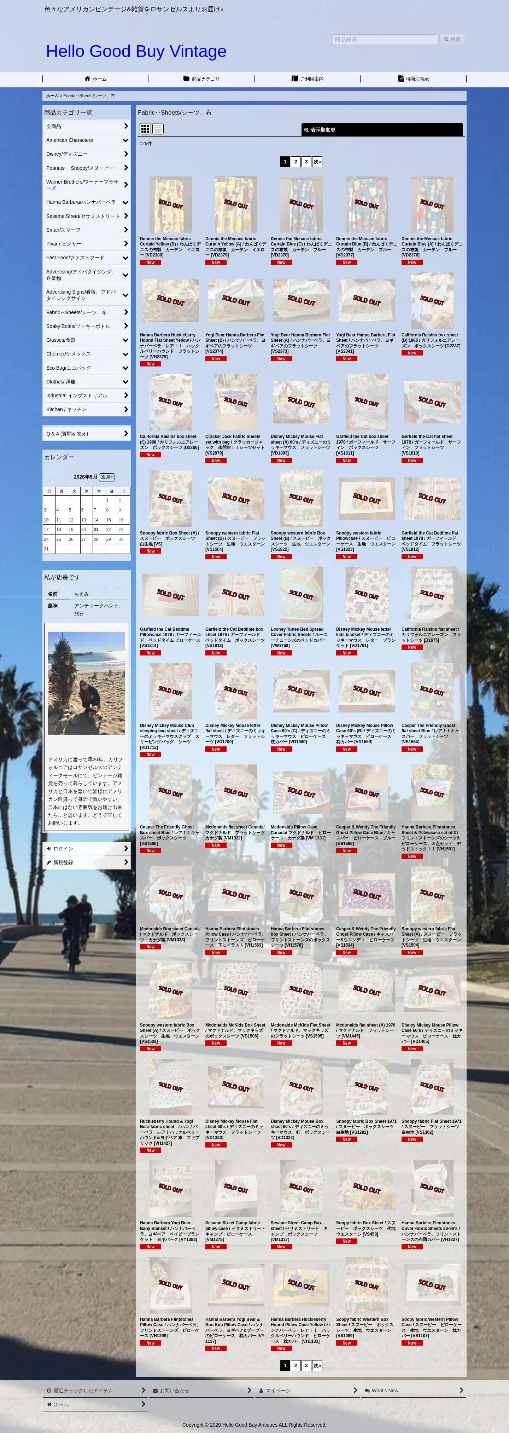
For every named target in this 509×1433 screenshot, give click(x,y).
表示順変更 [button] (319, 130)
